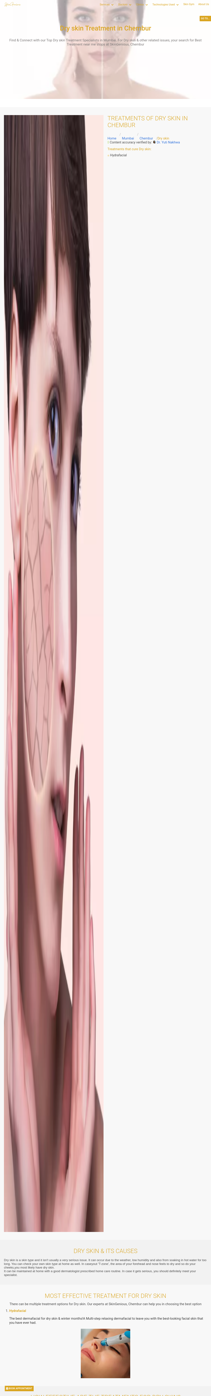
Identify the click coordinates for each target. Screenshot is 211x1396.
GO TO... (205, 18)
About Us (203, 4)
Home (111, 138)
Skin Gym (188, 4)
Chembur (146, 138)
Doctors (122, 4)
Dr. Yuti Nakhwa (168, 142)
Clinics (140, 4)
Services (105, 4)
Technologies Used (163, 4)
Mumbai (128, 138)
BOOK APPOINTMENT (19, 1388)
